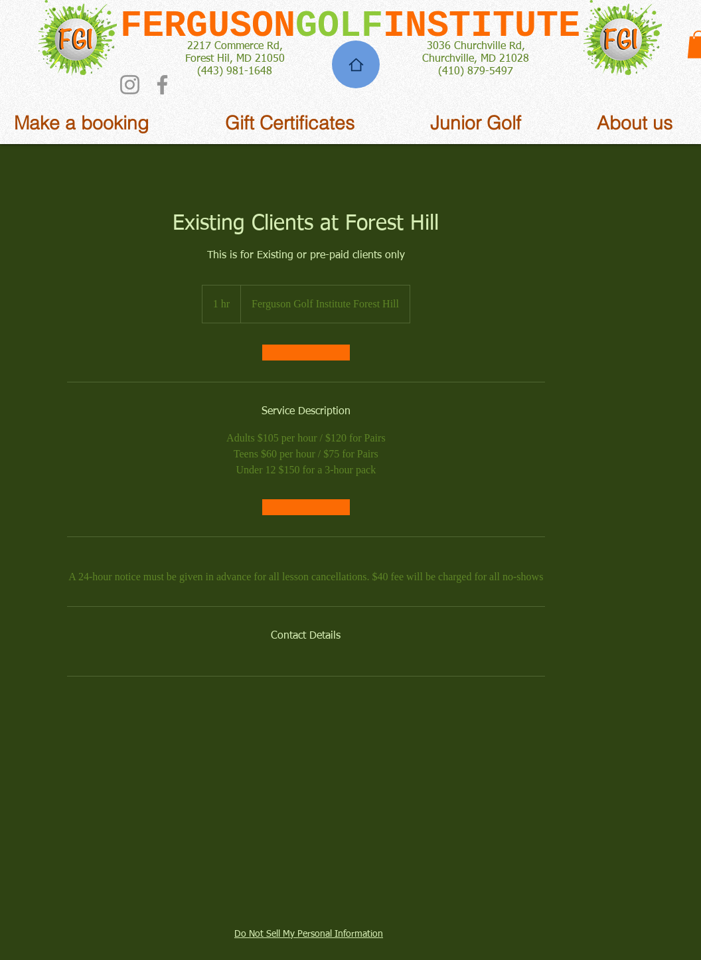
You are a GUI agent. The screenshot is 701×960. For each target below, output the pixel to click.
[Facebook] (162, 85)
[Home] (356, 64)
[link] (306, 352)
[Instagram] (130, 85)
